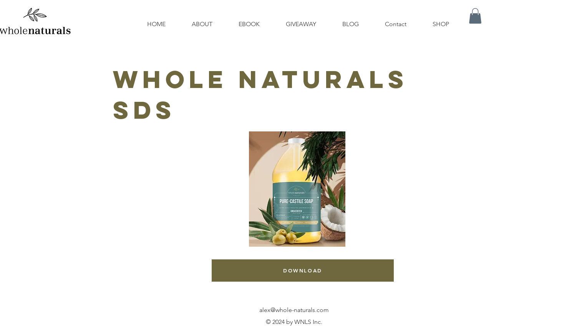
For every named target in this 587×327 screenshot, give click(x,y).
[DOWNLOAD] (303, 270)
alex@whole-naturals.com (294, 310)
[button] (475, 16)
